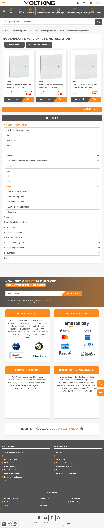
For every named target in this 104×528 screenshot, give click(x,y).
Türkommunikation (11, 456)
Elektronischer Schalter (17, 191)
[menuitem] (11, 11)
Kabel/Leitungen (10, 466)
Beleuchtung (9, 253)
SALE (6, 258)
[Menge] (13, 99)
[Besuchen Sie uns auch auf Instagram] (58, 518)
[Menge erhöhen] (17, 99)
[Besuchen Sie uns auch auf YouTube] (46, 518)
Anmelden (72, 293)
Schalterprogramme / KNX (15, 125)
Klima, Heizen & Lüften (13, 237)
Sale (5, 480)
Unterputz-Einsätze (16, 202)
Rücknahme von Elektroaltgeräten (68, 470)
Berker (9, 156)
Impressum (60, 452)
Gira (8, 135)
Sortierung (13, 44)
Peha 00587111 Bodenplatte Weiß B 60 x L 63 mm (18, 86)
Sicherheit (8, 217)
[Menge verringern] (9, 99)
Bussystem (12, 212)
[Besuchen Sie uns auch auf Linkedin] (65, 518)
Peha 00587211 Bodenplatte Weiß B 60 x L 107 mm (51, 86)
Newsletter (43, 505)
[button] (77, 3)
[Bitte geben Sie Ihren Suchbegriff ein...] (48, 22)
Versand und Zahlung (64, 463)
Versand (68, 523)
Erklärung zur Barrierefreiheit (66, 473)
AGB (57, 456)
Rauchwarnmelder (11, 459)
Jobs (6, 505)
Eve (7, 150)
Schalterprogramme (16, 196)
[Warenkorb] (94, 3)
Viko (8, 176)
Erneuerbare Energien (13, 232)
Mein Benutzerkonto (11, 498)
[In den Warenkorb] (28, 99)
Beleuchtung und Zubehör (13, 477)
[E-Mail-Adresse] (33, 293)
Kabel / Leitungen (11, 227)
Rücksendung (44, 498)
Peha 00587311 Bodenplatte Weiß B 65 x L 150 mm (85, 86)
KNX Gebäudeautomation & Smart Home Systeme (27, 161)
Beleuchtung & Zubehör (14, 248)
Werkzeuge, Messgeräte (14, 243)
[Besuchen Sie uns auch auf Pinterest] (52, 518)
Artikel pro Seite (38, 44)
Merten (9, 145)
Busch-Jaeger (12, 140)
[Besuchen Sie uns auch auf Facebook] (39, 518)
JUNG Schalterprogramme (17, 130)
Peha (8, 186)
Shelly (8, 171)
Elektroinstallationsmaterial (15, 222)
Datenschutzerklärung (44, 300)
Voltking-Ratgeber (76, 502)
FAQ (41, 502)
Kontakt (7, 502)
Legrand (10, 166)
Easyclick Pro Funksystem (18, 207)
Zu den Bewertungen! (65, 428)
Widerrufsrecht (61, 459)
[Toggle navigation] (3, 3)
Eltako (9, 181)
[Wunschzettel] (84, 3)
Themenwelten (75, 498)
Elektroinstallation (11, 463)
